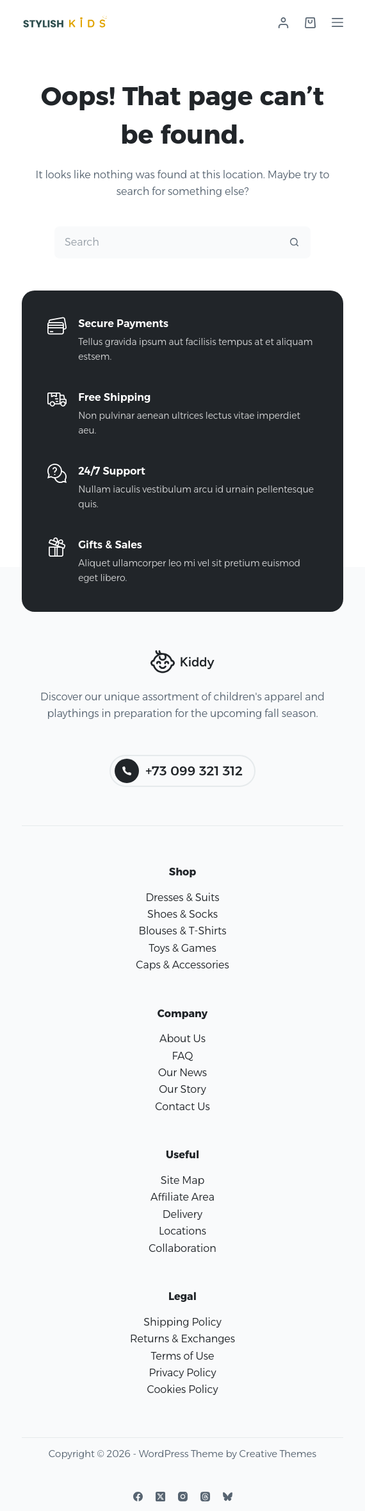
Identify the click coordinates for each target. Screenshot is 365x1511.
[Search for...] (166, 242)
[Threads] (205, 1496)
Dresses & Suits (182, 897)
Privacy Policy (182, 1373)
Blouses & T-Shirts (182, 931)
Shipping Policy (182, 1322)
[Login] (283, 22)
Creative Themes (278, 1454)
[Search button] (295, 242)
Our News (182, 1073)
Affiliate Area (182, 1197)
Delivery (182, 1214)
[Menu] (337, 22)
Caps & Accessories (182, 965)
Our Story (182, 1089)
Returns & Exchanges (182, 1339)
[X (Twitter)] (160, 1496)
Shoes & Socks (182, 914)
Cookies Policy (182, 1389)
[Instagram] (183, 1496)
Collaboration (182, 1248)
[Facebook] (138, 1496)
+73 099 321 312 (179, 771)
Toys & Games (182, 948)
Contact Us (182, 1107)
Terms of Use (183, 1356)
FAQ (182, 1056)
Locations (182, 1231)
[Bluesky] (227, 1496)
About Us (182, 1039)
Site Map (183, 1180)
